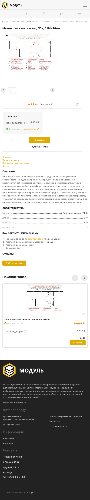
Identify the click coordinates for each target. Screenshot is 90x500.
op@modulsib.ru (35, 239)
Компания (8, 443)
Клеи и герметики (58, 426)
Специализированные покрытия (65, 416)
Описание (7, 157)
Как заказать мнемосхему (15, 163)
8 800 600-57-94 (11, 462)
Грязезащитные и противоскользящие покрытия (18, 417)
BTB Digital (29, 492)
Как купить (8, 438)
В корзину (41, 140)
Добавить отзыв (14, 263)
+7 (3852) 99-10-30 (12, 457)
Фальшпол (54, 421)
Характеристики (10, 160)
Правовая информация (15, 402)
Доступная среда (11, 424)
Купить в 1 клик (41, 146)
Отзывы (6, 166)
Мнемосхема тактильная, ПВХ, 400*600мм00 (27, 319)
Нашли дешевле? (30, 129)
